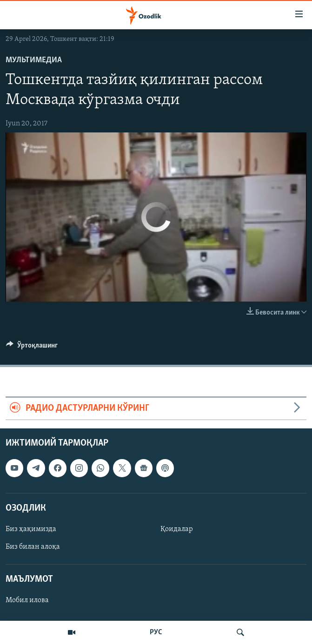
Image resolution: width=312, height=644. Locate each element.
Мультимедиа (34, 60)
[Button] (32, 347)
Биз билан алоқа (33, 547)
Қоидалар (176, 529)
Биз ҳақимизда (31, 529)
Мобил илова (27, 600)
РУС (156, 632)
